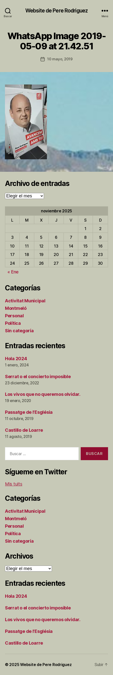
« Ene (13, 271)
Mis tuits (13, 484)
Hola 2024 (16, 358)
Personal (14, 315)
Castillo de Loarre (24, 430)
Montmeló (16, 308)
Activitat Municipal (25, 300)
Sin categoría (19, 330)
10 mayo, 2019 (60, 59)
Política (13, 323)
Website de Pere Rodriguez (56, 10)
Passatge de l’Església (29, 412)
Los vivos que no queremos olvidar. (42, 394)
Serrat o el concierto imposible (38, 376)
